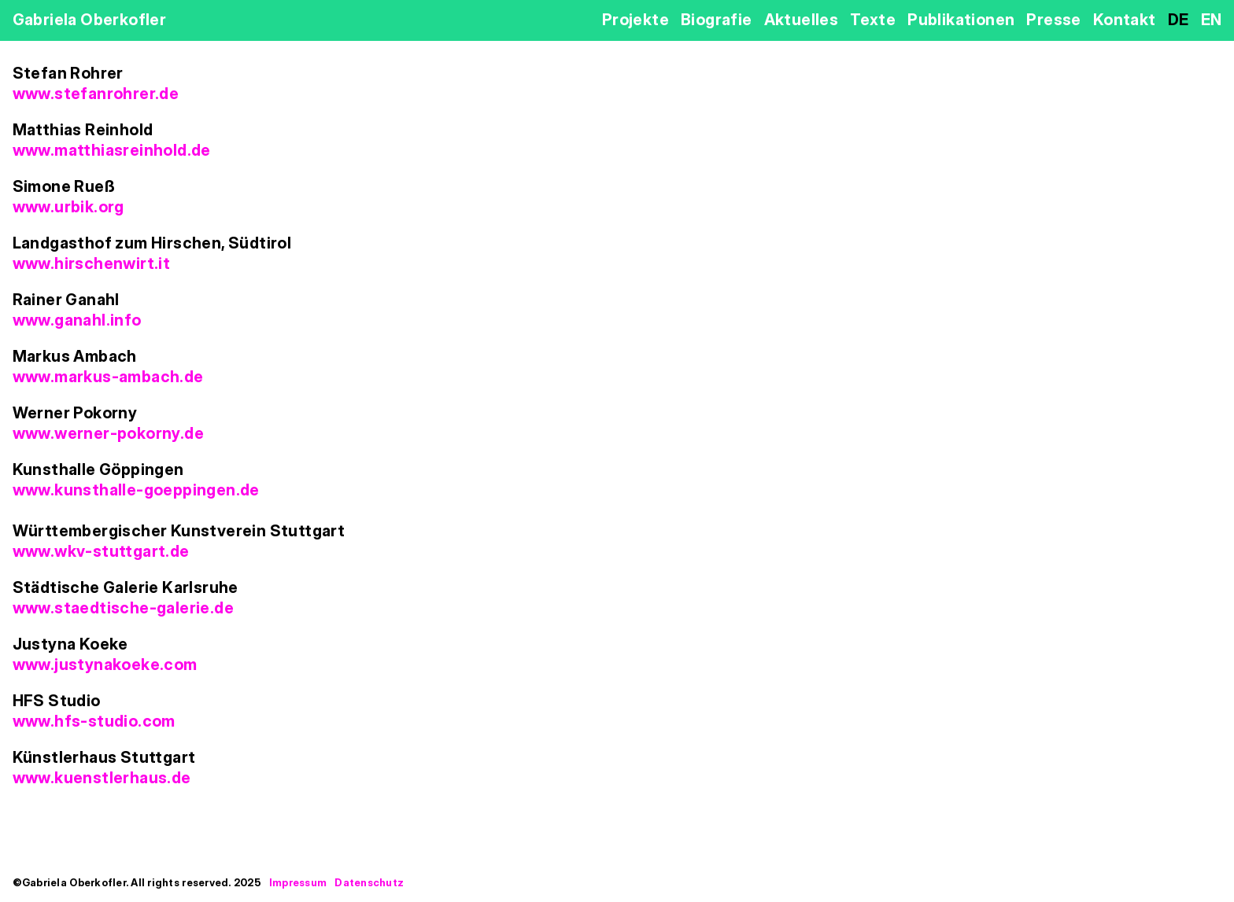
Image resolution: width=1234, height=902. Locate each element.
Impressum (298, 882)
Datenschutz (369, 882)
